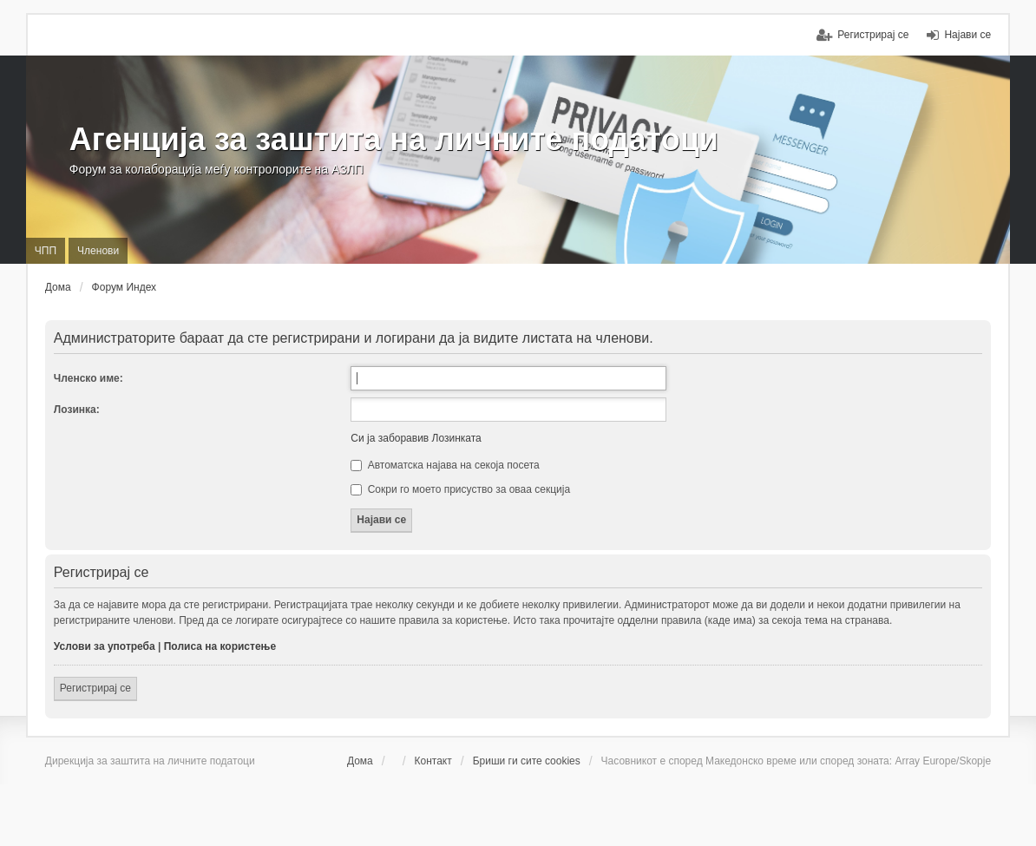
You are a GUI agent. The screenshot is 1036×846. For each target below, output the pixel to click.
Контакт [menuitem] (433, 761)
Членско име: (88, 378)
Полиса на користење (220, 646)
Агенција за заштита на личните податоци (393, 139)
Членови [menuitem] (98, 251)
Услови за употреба (104, 646)
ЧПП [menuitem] (45, 251)
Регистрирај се (95, 688)
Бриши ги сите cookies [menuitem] (526, 761)
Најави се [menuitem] (967, 35)
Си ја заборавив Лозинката (416, 438)
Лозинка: (77, 409)
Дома (360, 761)
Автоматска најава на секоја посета (445, 465)
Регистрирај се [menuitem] (872, 35)
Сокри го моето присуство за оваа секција (460, 489)
